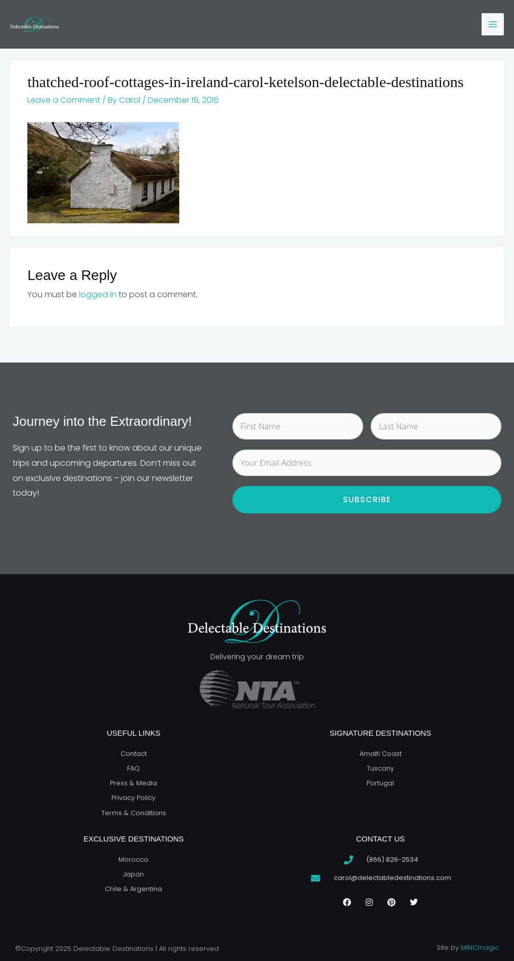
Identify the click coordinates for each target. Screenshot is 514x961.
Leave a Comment (63, 100)
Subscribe (367, 499)
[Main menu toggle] (493, 24)
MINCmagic (480, 947)
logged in (97, 294)
